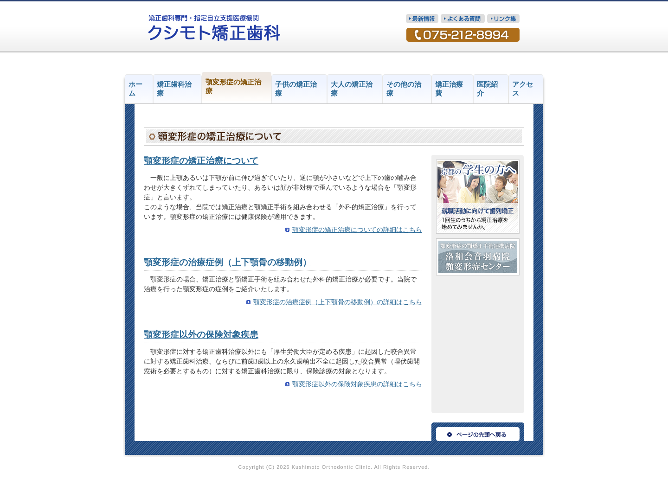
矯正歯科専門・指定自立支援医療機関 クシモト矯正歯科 (214, 28)
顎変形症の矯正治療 (233, 86)
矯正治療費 (449, 89)
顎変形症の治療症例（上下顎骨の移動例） (227, 262)
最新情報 (422, 18)
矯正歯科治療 (174, 89)
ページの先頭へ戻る (477, 431)
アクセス (522, 89)
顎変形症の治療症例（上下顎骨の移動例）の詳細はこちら (337, 302)
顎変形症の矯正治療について (201, 161)
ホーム (135, 89)
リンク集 (503, 18)
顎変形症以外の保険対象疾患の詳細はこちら (357, 384)
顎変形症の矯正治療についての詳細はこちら (357, 229)
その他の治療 (403, 89)
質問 (463, 18)
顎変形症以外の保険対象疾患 (201, 334)
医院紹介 (487, 89)
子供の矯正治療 (296, 89)
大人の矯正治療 (352, 89)
